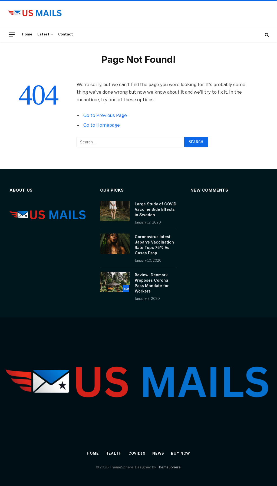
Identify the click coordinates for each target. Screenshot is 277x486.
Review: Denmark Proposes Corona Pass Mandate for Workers (152, 282)
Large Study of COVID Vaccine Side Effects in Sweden (155, 209)
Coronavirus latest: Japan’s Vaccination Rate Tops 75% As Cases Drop (154, 244)
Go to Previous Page (105, 115)
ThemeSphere (169, 467)
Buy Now (180, 453)
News (158, 453)
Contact (65, 34)
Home (27, 34)
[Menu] (12, 34)
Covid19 (136, 453)
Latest (43, 34)
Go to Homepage (101, 125)
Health (113, 453)
